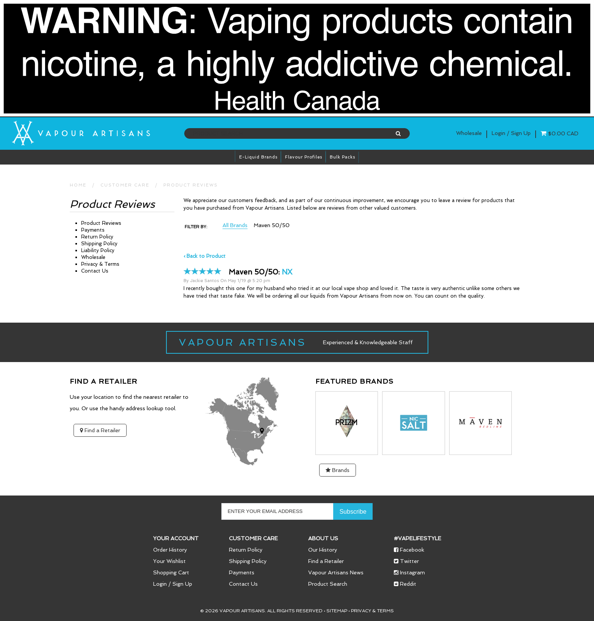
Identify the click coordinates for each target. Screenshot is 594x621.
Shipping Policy (99, 243)
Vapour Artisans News (336, 572)
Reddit (405, 584)
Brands (338, 470)
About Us (323, 538)
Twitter (406, 561)
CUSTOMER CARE (124, 185)
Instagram (409, 572)
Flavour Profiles (303, 157)
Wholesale (469, 133)
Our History (322, 550)
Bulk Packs (342, 157)
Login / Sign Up (172, 584)
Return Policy (97, 237)
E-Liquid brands (258, 157)
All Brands (235, 225)
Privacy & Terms (100, 264)
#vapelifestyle (417, 538)
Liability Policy (97, 250)
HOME (78, 185)
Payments (93, 230)
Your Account (176, 538)
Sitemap (336, 610)
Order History (170, 550)
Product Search (327, 584)
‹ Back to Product (204, 256)
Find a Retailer (100, 430)
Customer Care (253, 538)
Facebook (409, 550)
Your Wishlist (169, 561)
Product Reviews (190, 185)
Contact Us (94, 271)
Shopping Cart (171, 572)
